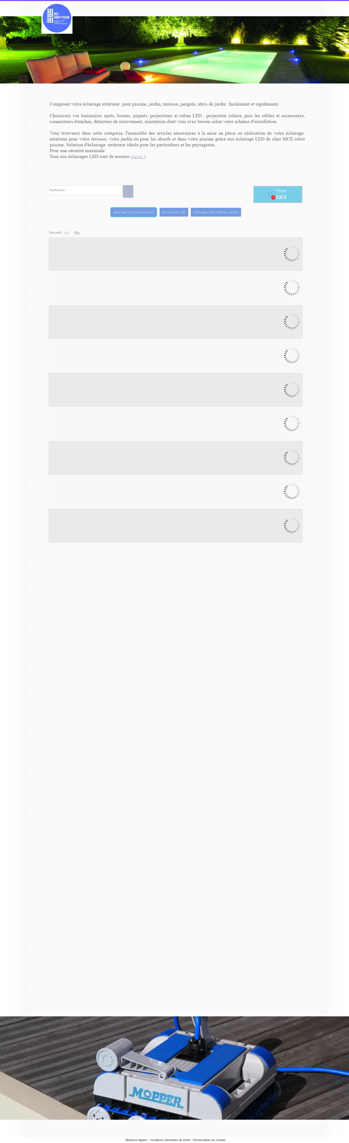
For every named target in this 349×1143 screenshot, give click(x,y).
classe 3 (138, 156)
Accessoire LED (174, 212)
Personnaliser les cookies (209, 1140)
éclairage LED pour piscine (133, 212)
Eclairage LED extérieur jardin (215, 212)
